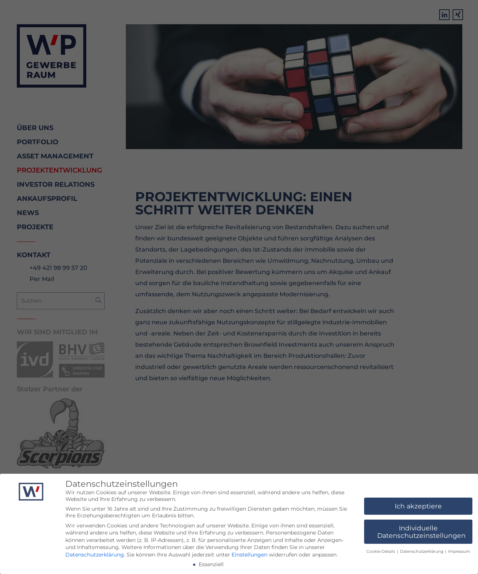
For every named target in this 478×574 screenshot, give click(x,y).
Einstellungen (249, 555)
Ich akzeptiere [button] (418, 506)
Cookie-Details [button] (381, 551)
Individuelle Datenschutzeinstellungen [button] (421, 532)
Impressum (459, 551)
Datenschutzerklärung (94, 555)
